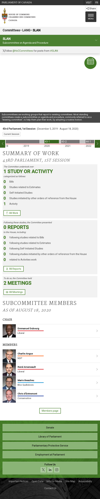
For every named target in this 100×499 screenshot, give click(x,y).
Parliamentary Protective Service (50, 445)
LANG (26, 30)
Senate (50, 427)
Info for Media (54, 481)
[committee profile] (96, 40)
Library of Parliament (50, 436)
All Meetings (14, 292)
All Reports (13, 268)
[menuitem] (88, 2)
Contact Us (50, 488)
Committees (11, 30)
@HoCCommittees (23, 50)
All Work (12, 213)
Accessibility (85, 481)
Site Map (70, 481)
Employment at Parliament (50, 454)
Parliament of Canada (17, 2)
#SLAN (54, 50)
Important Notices (18, 481)
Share (91, 8)
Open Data (37, 481)
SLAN (36, 30)
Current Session (11, 134)
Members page (50, 410)
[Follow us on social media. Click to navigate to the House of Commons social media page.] (50, 468)
